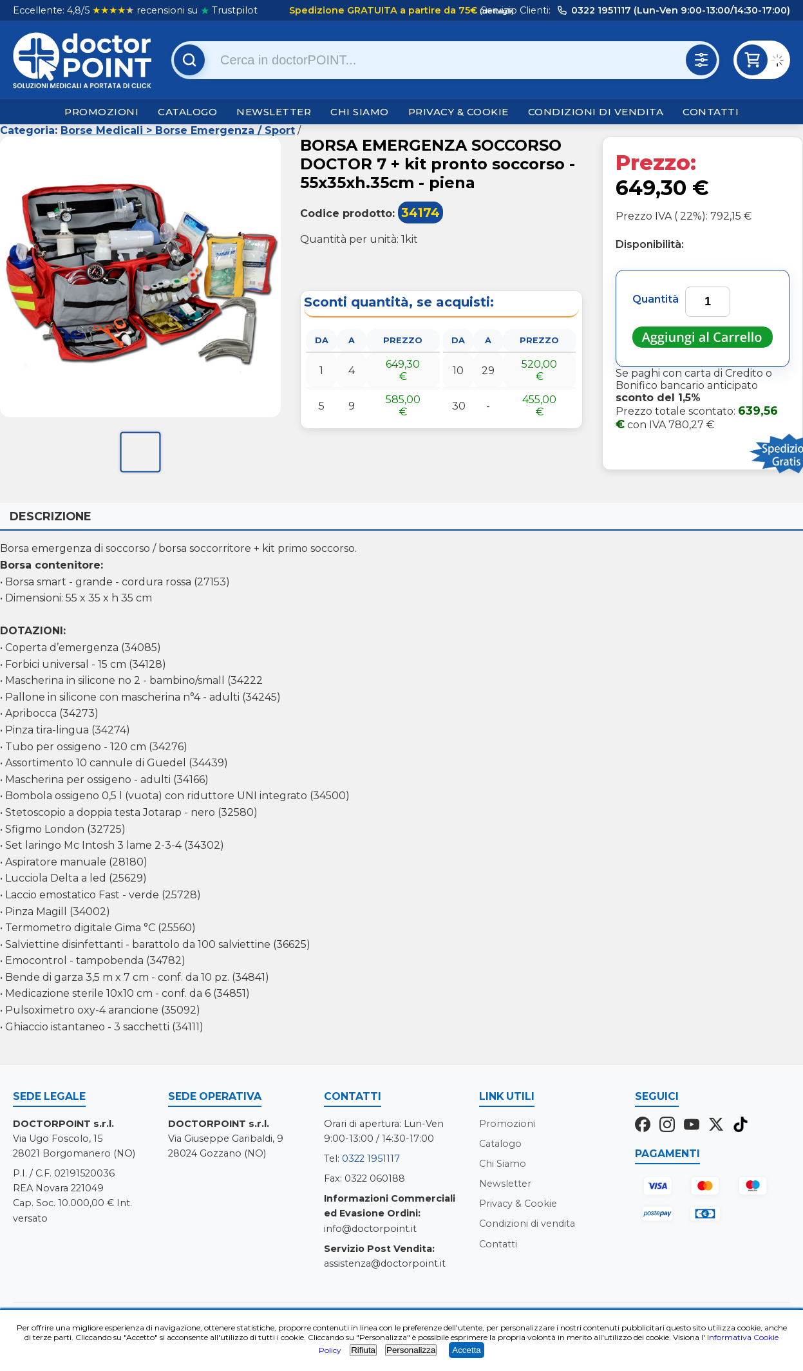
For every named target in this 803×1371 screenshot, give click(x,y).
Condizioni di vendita (596, 112)
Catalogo (187, 112)
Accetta (466, 1350)
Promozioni (101, 112)
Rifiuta (363, 1350)
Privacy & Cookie (458, 112)
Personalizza (410, 1350)
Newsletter (273, 112)
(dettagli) (496, 10)
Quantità (655, 299)
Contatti (711, 112)
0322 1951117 (371, 1158)
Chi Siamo (359, 112)
